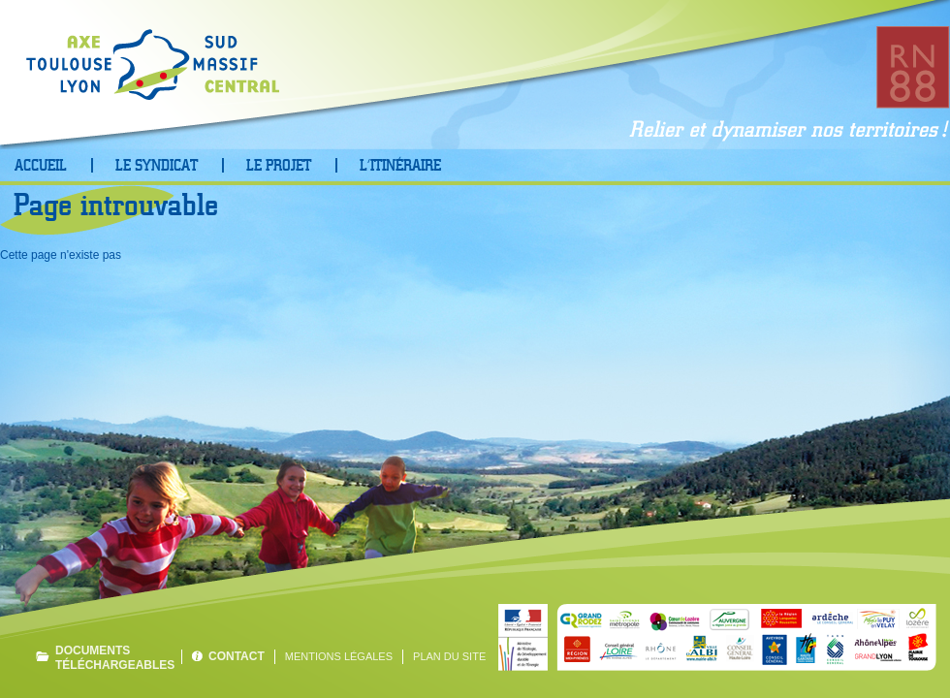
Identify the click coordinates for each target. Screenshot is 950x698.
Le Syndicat (156, 165)
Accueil (41, 165)
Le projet (278, 165)
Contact (236, 656)
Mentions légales (339, 656)
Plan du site (449, 656)
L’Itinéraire (400, 165)
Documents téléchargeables (113, 657)
